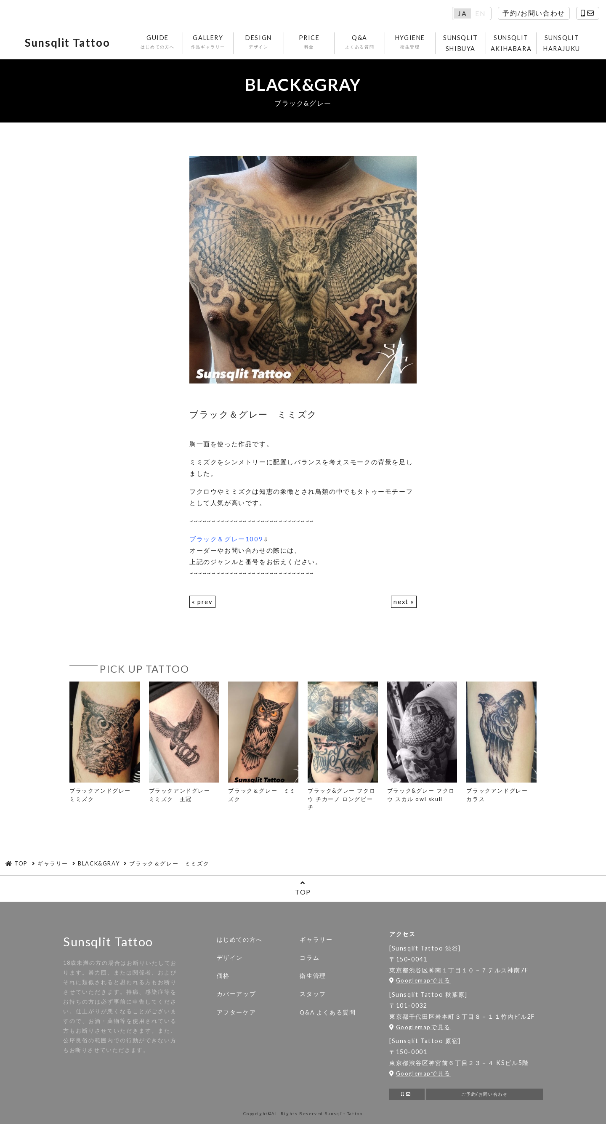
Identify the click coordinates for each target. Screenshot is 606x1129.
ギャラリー (316, 941)
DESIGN (260, 43)
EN (480, 13)
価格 (223, 978)
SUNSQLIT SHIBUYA (461, 44)
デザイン (230, 959)
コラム (309, 959)
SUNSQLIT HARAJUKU (563, 44)
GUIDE (159, 43)
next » (403, 603)
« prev (202, 603)
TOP (303, 890)
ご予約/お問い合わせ (485, 1097)
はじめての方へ (240, 941)
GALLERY (209, 43)
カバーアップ (236, 996)
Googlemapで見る (420, 983)
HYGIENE (411, 43)
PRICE (310, 43)
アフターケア (236, 1014)
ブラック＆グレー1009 (226, 541)
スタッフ (313, 996)
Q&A (361, 43)
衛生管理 (313, 978)
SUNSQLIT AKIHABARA (512, 44)
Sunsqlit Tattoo (73, 44)
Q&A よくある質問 (328, 1014)
